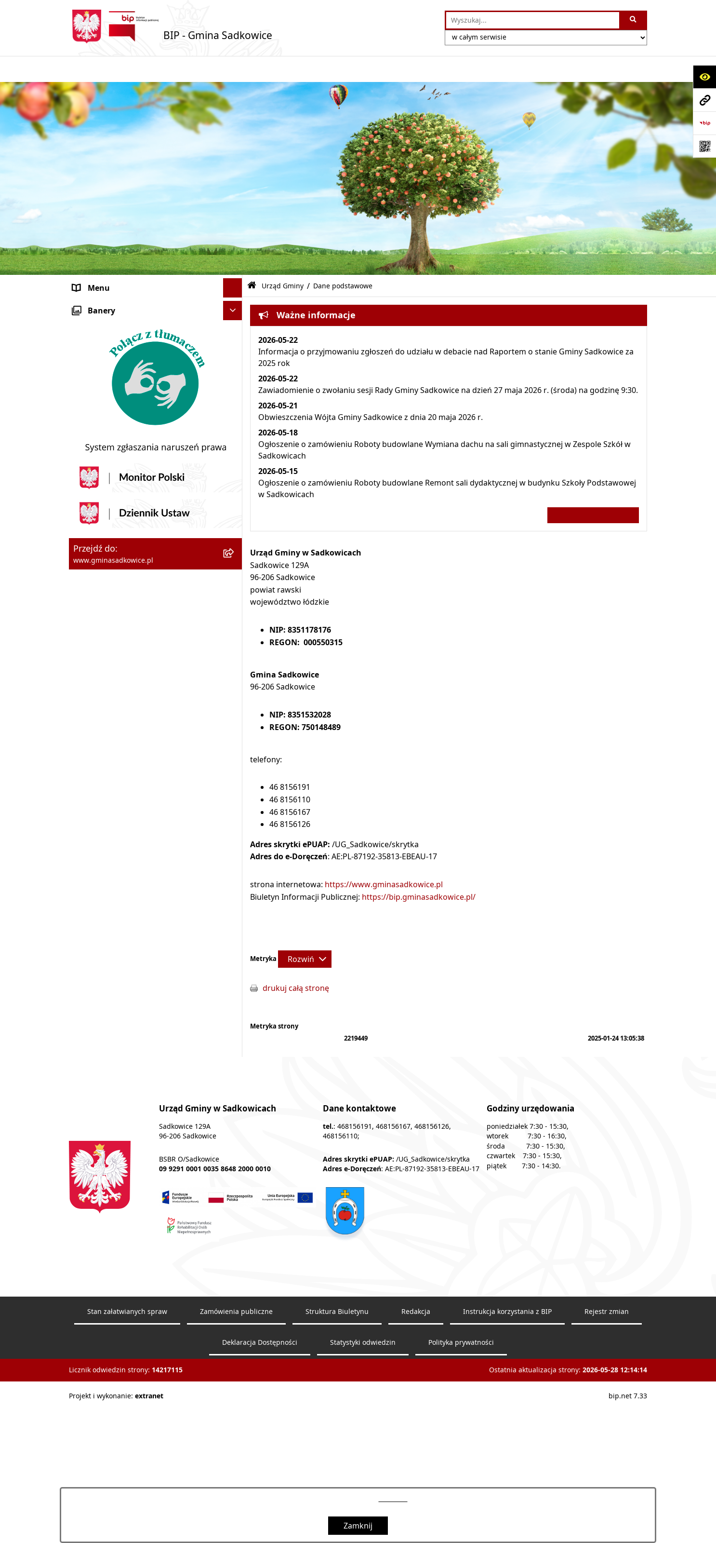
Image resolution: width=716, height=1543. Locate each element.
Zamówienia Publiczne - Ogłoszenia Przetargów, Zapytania (137, 523)
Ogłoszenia (93, 675)
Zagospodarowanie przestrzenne (133, 637)
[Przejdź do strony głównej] (170, 26)
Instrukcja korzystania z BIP (123, 830)
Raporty (87, 887)
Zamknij (358, 1525)
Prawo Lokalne (100, 498)
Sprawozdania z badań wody (125, 695)
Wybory (87, 752)
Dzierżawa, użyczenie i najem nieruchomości (126, 612)
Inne (81, 772)
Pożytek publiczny (105, 548)
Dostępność (95, 868)
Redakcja (89, 849)
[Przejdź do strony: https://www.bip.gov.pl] (704, 123)
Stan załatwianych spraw (127, 1442)
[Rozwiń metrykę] (304, 932)
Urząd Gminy (96, 319)
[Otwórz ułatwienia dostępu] (704, 76)
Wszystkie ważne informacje (593, 489)
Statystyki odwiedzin (363, 1473)
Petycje (86, 810)
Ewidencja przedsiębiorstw (122, 656)
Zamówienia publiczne (236, 1442)
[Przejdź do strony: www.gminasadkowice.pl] (704, 99)
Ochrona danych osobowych (125, 733)
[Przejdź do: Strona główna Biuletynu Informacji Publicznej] (251, 260)
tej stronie (393, 1499)
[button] (234, 281)
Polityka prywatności (461, 1473)
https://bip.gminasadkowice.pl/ (419, 870)
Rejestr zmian (606, 1442)
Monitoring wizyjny (108, 907)
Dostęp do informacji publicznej (131, 791)
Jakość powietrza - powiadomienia (135, 714)
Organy (86, 300)
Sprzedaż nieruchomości (118, 587)
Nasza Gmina (97, 281)
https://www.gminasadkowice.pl (384, 858)
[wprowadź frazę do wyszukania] (533, 20)
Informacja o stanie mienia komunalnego (148, 567)
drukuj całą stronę (296, 962)
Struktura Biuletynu (337, 1442)
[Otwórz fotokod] (704, 146)
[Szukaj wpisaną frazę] (634, 20)
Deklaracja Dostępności (259, 1473)
